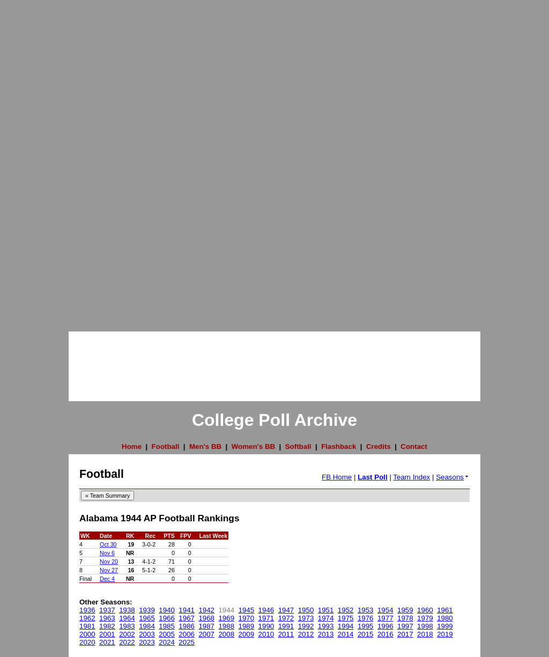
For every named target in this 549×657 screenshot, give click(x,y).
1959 (405, 610)
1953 (366, 610)
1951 (326, 610)
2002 (127, 634)
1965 (147, 618)
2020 (87, 642)
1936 (87, 610)
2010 (266, 634)
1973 (306, 618)
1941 (187, 610)
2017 (405, 634)
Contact (413, 446)
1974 (326, 618)
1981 (87, 626)
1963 (107, 618)
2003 (147, 634)
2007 (206, 634)
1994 (346, 626)
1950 (306, 610)
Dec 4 (107, 578)
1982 (107, 626)
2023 (147, 642)
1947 (286, 610)
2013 (326, 634)
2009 (247, 634)
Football (166, 446)
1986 (187, 626)
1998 (425, 626)
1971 (266, 618)
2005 (167, 634)
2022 (127, 642)
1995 (366, 626)
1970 (247, 618)
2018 (425, 634)
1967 (187, 618)
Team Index (411, 477)
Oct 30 (108, 544)
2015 (366, 634)
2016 (385, 634)
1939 (147, 610)
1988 (226, 626)
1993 (326, 626)
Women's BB (253, 446)
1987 (206, 626)
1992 (306, 626)
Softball (298, 446)
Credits (378, 446)
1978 (405, 618)
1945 (247, 610)
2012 (306, 634)
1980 (445, 618)
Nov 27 (109, 570)
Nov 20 (109, 561)
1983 (127, 626)
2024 (167, 642)
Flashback (338, 446)
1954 (385, 610)
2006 (187, 634)
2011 (286, 634)
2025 (187, 642)
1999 (445, 626)
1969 (226, 618)
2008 (226, 634)
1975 (346, 618)
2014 (346, 634)
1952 (346, 610)
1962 (87, 618)
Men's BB (205, 446)
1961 (445, 610)
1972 (286, 618)
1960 (425, 610)
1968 (206, 618)
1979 (425, 618)
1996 (385, 626)
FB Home (337, 477)
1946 (266, 610)
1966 (167, 618)
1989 (247, 626)
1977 (385, 618)
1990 (266, 626)
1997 (405, 626)
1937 (107, 610)
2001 (107, 634)
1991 (286, 626)
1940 (167, 610)
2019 (445, 634)
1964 (127, 618)
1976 (366, 618)
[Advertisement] (43, 161)
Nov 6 (107, 553)
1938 (127, 610)
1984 (147, 626)
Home (132, 446)
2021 (107, 642)
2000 (87, 634)
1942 (206, 610)
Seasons (453, 477)
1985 (167, 626)
